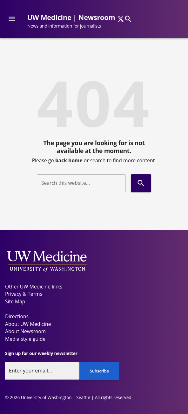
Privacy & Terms (23, 293)
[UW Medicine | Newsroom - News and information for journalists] (73, 21)
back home (69, 160)
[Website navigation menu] (12, 19)
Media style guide (25, 338)
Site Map (15, 301)
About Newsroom (25, 331)
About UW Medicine (28, 323)
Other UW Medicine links (33, 286)
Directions (17, 316)
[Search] (128, 19)
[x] (120, 19)
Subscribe (99, 371)
